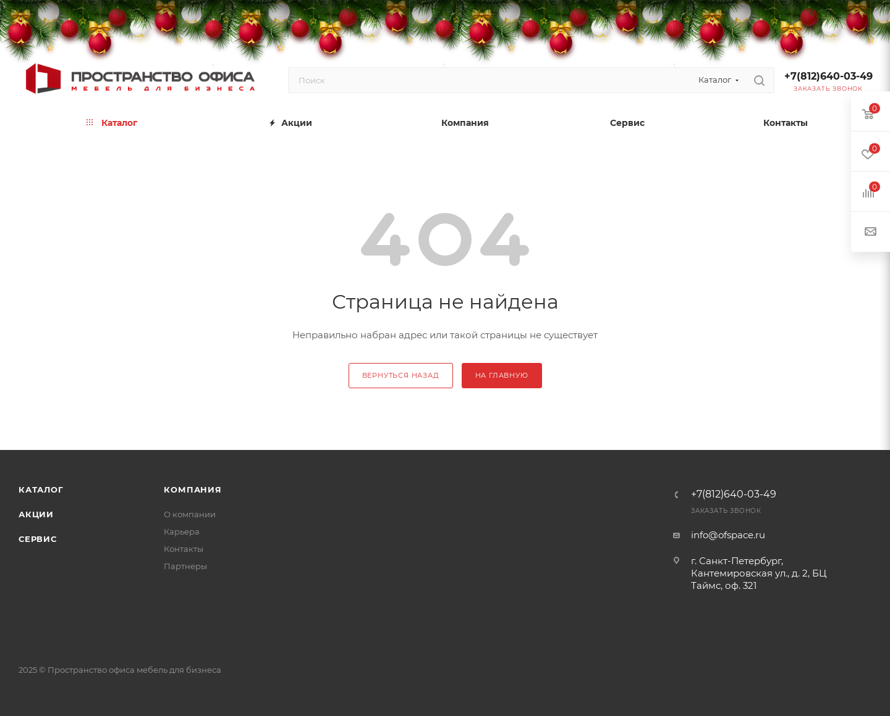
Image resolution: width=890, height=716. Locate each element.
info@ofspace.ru (728, 535)
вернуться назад (400, 375)
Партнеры (185, 566)
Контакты (183, 549)
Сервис (38, 539)
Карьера (182, 531)
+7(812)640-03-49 (828, 76)
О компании (190, 514)
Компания (192, 489)
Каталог (41, 489)
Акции (36, 514)
